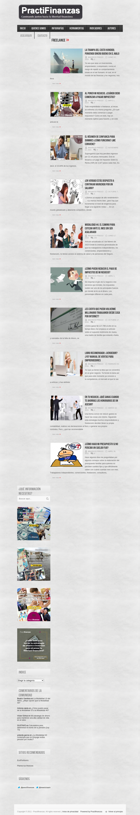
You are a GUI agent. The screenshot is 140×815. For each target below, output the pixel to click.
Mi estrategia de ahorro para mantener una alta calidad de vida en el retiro (33, 718)
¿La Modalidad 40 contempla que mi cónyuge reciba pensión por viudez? (32, 737)
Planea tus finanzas (25, 766)
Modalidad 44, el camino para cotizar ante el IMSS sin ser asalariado (100, 228)
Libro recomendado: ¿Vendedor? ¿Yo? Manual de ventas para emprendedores (101, 356)
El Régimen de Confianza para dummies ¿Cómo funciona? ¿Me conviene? (100, 140)
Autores (112, 28)
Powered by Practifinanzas (91, 812)
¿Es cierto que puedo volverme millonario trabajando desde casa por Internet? (102, 312)
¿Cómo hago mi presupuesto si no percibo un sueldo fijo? (101, 446)
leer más (56, 83)
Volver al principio (115, 812)
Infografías (58, 28)
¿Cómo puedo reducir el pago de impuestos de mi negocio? (101, 270)
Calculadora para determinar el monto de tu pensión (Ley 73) (33, 727)
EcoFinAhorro (22, 760)
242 (95, 238)
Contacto (42, 35)
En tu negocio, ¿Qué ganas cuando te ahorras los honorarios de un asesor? (102, 400)
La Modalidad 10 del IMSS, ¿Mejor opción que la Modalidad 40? (33, 700)
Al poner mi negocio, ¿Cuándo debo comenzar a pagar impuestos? (102, 95)
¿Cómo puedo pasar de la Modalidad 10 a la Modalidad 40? (33, 709)
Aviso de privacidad (70, 812)
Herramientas (77, 28)
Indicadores (96, 28)
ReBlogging (25, 35)
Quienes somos (38, 28)
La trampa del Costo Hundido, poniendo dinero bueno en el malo (102, 52)
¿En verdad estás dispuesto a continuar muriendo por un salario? (99, 184)
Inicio (23, 28)
